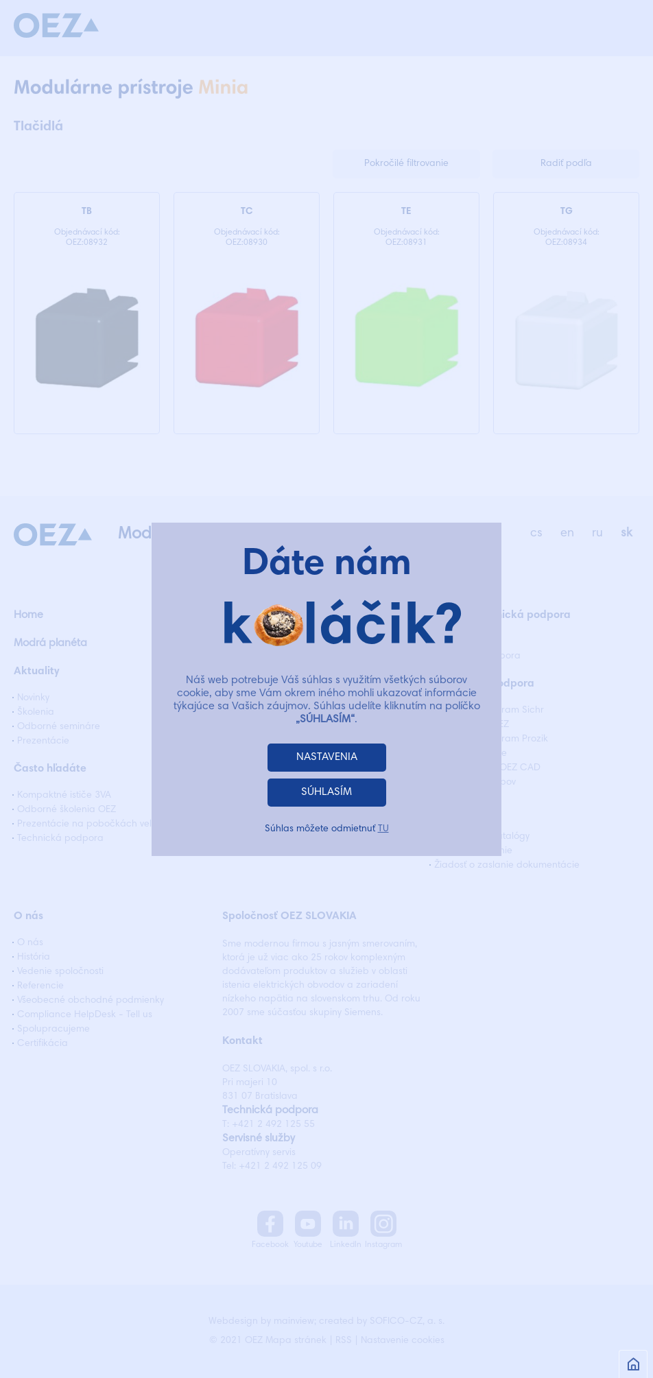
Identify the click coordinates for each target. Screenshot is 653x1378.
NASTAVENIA (326, 757)
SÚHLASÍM (326, 792)
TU (383, 829)
